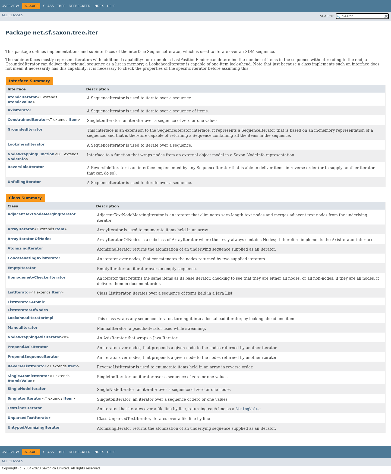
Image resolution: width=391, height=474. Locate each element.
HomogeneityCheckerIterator (36, 277)
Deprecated (79, 6)
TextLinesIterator (25, 408)
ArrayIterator (21, 229)
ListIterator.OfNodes (28, 310)
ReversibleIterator (26, 167)
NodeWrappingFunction (31, 154)
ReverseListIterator (27, 366)
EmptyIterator (22, 268)
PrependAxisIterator (28, 347)
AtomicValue (20, 102)
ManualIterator (22, 328)
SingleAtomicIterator (28, 376)
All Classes (12, 15)
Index (99, 6)
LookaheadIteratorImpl (30, 318)
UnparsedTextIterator (29, 418)
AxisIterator (19, 110)
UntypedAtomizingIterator (34, 427)
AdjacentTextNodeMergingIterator (41, 214)
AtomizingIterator (25, 248)
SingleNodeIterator (27, 389)
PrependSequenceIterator (33, 357)
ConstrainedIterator (27, 120)
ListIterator (19, 292)
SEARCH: (327, 16)
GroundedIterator (25, 129)
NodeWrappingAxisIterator (34, 337)
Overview (10, 6)
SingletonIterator (25, 398)
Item (72, 120)
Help (111, 6)
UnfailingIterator (24, 182)
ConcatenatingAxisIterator (34, 258)
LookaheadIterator (26, 144)
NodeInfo (17, 159)
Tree (61, 6)
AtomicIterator (22, 97)
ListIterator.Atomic (26, 302)
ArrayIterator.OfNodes (30, 239)
